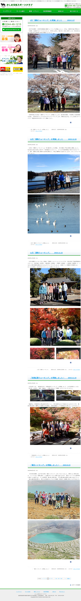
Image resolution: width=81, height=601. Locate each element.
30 (61, 578)
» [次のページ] (65, 578)
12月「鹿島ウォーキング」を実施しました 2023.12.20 (53, 139)
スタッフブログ (38, 131)
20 (58, 578)
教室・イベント (37, 591)
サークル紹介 (27, 591)
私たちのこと (62, 591)
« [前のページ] (42, 578)
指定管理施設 (46, 591)
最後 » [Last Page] (68, 578)
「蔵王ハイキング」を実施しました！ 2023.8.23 (50, 465)
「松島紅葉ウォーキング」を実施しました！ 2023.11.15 (53, 378)
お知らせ (54, 591)
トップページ (19, 591)
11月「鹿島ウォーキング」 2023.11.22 (46, 253)
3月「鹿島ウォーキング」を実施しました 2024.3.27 (52, 20)
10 (56, 578)
